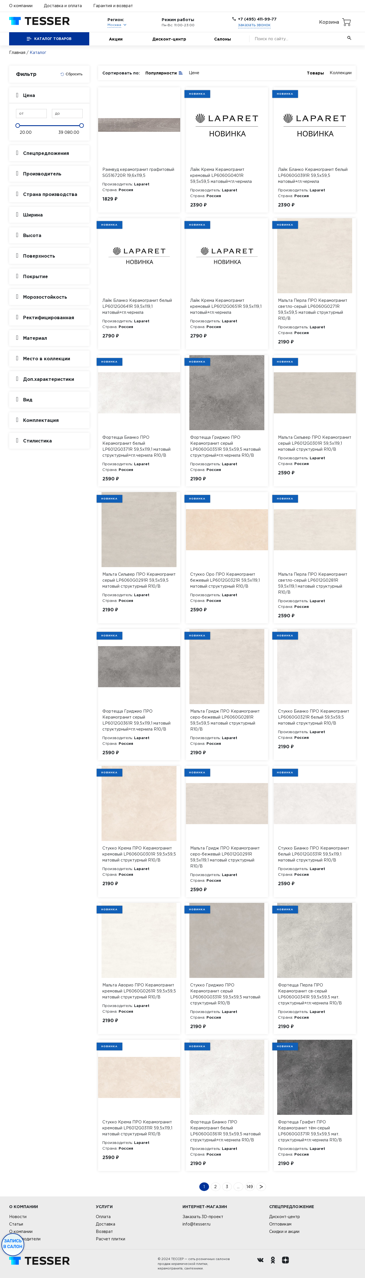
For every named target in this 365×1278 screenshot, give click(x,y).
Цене (194, 72)
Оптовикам (280, 1224)
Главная (17, 52)
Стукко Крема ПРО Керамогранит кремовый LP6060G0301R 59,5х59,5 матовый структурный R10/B (139, 854)
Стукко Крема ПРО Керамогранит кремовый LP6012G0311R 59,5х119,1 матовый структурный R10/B (137, 1128)
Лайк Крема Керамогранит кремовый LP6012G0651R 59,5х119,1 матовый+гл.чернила (225, 306)
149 (249, 1186)
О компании (21, 5)
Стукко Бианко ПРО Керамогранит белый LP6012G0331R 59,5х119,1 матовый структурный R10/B (313, 854)
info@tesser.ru (196, 1224)
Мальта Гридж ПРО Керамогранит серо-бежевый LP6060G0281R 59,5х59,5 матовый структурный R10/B (225, 720)
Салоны (222, 39)
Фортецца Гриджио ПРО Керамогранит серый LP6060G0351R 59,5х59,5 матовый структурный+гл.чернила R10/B (225, 446)
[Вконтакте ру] (262, 1264)
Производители (24, 1239)
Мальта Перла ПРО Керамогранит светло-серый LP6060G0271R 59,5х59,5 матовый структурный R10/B (312, 309)
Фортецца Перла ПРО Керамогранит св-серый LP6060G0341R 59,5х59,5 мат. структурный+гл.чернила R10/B (310, 994)
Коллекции (341, 72)
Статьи (16, 1224)
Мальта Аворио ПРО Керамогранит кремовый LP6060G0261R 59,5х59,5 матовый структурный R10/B (139, 991)
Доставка (105, 1224)
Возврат (104, 1231)
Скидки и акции (284, 1231)
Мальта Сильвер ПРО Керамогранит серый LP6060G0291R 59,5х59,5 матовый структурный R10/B (139, 580)
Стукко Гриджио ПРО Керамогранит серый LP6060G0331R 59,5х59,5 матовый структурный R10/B (225, 994)
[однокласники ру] (274, 1264)
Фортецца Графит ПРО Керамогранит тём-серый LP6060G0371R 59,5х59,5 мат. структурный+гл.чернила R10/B (310, 1131)
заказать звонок (254, 25)
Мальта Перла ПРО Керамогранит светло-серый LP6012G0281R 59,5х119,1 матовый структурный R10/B (312, 583)
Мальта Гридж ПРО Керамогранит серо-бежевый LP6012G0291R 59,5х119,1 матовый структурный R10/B (225, 857)
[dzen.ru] (287, 1264)
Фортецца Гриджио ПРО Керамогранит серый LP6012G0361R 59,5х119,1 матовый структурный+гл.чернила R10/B (136, 720)
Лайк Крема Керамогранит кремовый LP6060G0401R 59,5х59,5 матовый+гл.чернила (221, 175)
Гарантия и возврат (113, 5)
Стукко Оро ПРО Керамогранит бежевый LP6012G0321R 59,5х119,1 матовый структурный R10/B (225, 580)
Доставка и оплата (63, 5)
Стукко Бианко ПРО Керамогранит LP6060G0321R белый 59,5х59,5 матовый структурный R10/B (313, 717)
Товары (315, 73)
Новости (18, 1216)
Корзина (329, 22)
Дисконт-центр (169, 39)
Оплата (103, 1216)
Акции (116, 39)
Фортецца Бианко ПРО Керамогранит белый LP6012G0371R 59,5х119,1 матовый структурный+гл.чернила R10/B (136, 446)
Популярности (164, 72)
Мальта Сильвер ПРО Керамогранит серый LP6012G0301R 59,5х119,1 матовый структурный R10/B (314, 443)
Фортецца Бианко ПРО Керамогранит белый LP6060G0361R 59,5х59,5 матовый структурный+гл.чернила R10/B (225, 1131)
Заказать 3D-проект (202, 1216)
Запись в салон (13, 1243)
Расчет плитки (110, 1239)
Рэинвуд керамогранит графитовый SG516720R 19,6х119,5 (138, 172)
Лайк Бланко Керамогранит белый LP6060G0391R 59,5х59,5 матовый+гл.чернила (313, 175)
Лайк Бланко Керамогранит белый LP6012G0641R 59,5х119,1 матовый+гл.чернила (137, 306)
